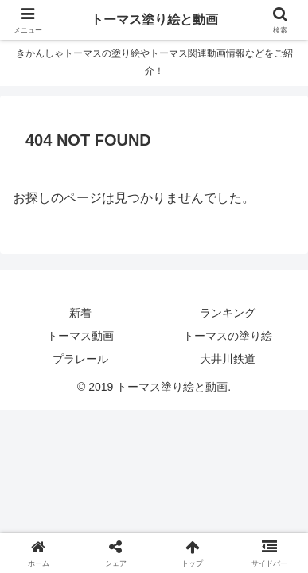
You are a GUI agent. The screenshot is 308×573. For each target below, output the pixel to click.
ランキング (227, 312)
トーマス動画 (80, 335)
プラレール (80, 359)
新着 (80, 312)
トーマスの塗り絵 (227, 335)
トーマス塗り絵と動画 (154, 19)
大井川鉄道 (227, 359)
